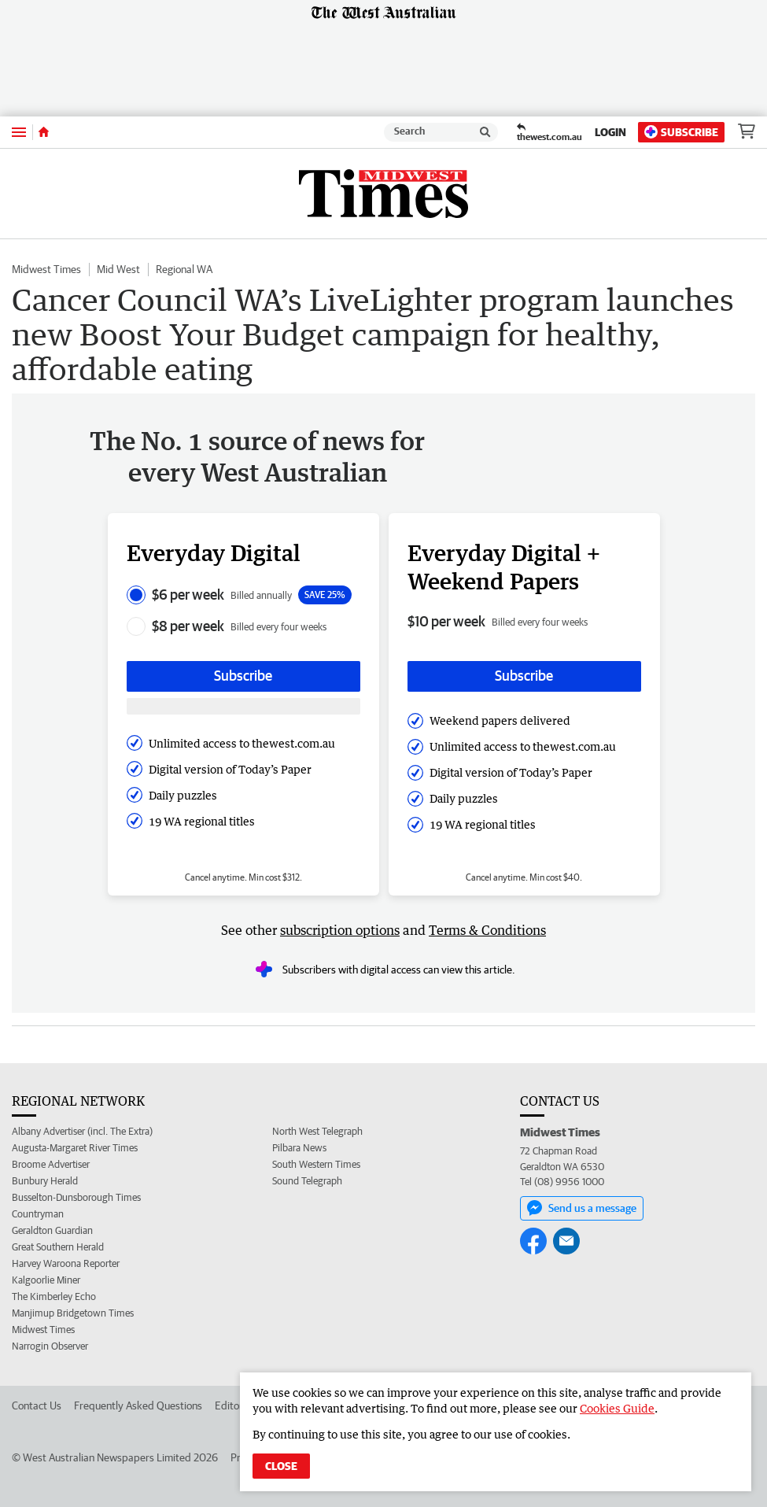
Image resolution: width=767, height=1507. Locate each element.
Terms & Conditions (487, 930)
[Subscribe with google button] (243, 706)
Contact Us (36, 1405)
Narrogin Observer (50, 1346)
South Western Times (316, 1164)
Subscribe (681, 132)
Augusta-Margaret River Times (75, 1148)
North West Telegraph (317, 1131)
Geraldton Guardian (52, 1230)
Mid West (118, 269)
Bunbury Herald (45, 1181)
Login (610, 132)
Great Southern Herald (58, 1247)
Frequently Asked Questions (138, 1405)
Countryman (38, 1214)
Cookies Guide (617, 1408)
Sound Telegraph (307, 1181)
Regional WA (184, 269)
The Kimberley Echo (54, 1296)
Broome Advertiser (51, 1164)
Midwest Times (46, 269)
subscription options (340, 930)
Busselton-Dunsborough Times (76, 1197)
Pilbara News (299, 1148)
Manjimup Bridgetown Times (73, 1313)
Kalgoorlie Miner (46, 1280)
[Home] (43, 132)
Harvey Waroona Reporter (66, 1263)
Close (281, 1466)
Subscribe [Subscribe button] (243, 675)
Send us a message (581, 1208)
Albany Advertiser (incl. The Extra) (82, 1131)
